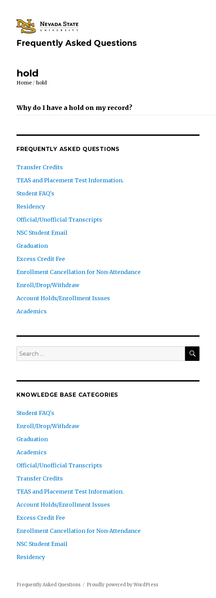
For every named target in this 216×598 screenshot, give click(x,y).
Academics (32, 311)
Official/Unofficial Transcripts (59, 219)
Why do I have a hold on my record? (74, 108)
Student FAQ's (35, 193)
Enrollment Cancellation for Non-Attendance (79, 271)
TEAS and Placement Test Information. (70, 180)
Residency (31, 206)
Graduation (32, 245)
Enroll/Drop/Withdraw (48, 285)
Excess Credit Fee (41, 258)
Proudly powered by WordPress (122, 585)
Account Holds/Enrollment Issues (63, 298)
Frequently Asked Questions (77, 43)
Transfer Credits (40, 167)
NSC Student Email (42, 232)
